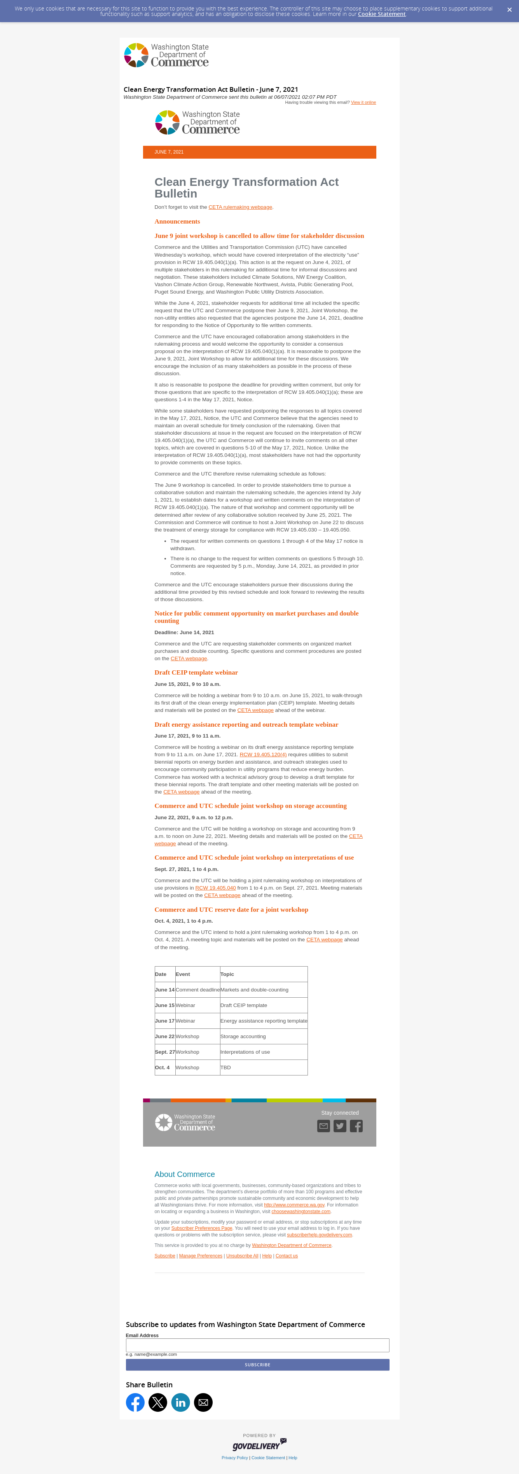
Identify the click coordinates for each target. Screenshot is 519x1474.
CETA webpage (189, 658)
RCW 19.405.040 (216, 888)
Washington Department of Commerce (291, 1245)
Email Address (142, 1335)
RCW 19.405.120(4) (263, 754)
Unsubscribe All (242, 1256)
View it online (363, 102)
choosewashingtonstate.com (301, 1211)
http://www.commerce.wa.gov (294, 1205)
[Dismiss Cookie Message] (509, 7)
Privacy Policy (235, 1457)
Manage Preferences (200, 1256)
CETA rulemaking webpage (241, 207)
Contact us (287, 1256)
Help (267, 1256)
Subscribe (165, 1256)
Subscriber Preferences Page (201, 1228)
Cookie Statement (382, 13)
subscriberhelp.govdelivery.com (319, 1235)
